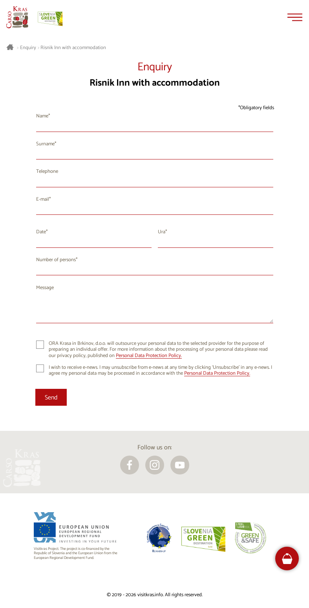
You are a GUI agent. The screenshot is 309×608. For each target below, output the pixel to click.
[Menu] (295, 17)
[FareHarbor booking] (287, 558)
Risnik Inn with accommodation (73, 48)
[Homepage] (17, 17)
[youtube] (179, 465)
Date (41, 232)
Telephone (47, 171)
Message (45, 288)
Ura (161, 232)
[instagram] (154, 465)
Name (42, 116)
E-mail (42, 199)
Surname (45, 144)
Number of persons (56, 260)
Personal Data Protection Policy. (149, 356)
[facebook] (129, 465)
